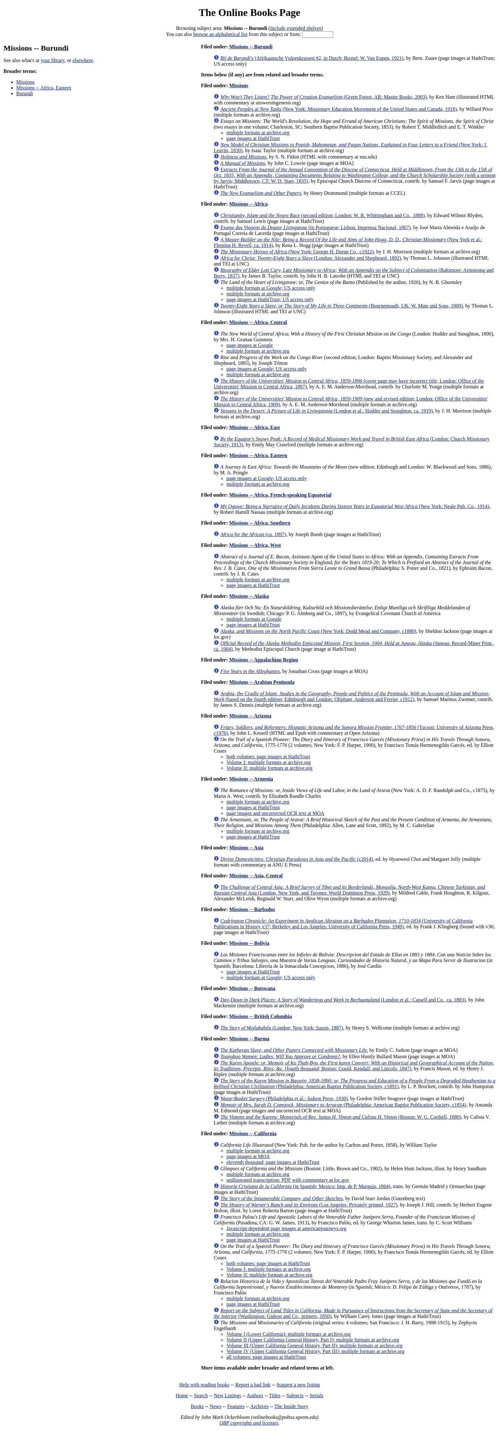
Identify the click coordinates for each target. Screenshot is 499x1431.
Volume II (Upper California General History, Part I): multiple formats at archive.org (312, 1339)
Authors (255, 1395)
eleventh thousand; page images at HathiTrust (272, 1162)
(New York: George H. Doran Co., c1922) (297, 251)
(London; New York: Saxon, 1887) (281, 1028)
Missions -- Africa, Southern (259, 523)
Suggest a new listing (298, 1384)
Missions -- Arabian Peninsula (261, 682)
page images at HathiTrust (253, 138)
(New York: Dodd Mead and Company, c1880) (318, 631)
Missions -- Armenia (251, 779)
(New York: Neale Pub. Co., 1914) (354, 506)
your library (53, 60)
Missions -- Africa (248, 204)
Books (197, 1406)
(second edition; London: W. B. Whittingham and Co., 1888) (322, 215)
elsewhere (83, 60)
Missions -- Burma (249, 1038)
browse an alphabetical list (220, 34)
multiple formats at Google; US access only (270, 288)
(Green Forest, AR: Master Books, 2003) (323, 97)
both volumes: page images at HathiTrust (268, 756)
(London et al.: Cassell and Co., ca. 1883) (343, 999)
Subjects (295, 1395)
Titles (274, 1395)
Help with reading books (204, 1384)
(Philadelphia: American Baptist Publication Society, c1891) (354, 1083)
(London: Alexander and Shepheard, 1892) (310, 258)
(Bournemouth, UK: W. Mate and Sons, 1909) (341, 305)
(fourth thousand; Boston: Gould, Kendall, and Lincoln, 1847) (354, 1065)
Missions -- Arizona (250, 716)
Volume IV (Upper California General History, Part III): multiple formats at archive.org (315, 1351)
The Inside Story (291, 1406)
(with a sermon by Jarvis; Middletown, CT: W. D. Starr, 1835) (354, 175)
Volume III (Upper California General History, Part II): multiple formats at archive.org (314, 1345)
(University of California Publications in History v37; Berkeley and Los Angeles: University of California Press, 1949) (343, 923)
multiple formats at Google (253, 619)
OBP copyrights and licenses (248, 1423)
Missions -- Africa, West (255, 545)
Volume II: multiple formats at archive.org (269, 768)
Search (201, 1395)
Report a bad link (253, 1384)
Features (235, 1406)
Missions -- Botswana (252, 988)
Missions (25, 82)
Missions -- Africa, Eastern (43, 87)
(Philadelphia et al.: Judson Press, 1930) (284, 1098)
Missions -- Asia (246, 847)
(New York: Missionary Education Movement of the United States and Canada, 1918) (338, 109)
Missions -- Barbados (252, 909)
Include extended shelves (295, 28)
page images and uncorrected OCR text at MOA (275, 813)
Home (182, 1395)
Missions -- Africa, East (254, 427)
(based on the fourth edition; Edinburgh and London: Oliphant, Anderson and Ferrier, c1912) (351, 696)
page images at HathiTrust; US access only (269, 299)
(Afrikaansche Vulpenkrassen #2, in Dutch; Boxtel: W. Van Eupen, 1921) (312, 58)
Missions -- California (252, 1133)
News (215, 1406)
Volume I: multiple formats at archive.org (268, 762)
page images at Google (249, 345)
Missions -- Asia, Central (256, 875)
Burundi (24, 93)
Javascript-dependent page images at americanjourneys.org (286, 1228)
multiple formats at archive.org (257, 132)
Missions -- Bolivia (249, 943)
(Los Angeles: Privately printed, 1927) (308, 1205)
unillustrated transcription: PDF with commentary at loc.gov (287, 1180)
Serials (317, 1395)
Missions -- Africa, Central (258, 322)
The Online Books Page (249, 12)
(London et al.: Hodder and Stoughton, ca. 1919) (326, 411)
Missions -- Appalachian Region (263, 659)
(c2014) (296, 859)
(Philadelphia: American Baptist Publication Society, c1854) (343, 1105)
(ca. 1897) (253, 534)
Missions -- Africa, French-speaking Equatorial (280, 495)
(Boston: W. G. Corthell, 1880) (340, 1117)
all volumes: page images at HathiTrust (266, 1357)
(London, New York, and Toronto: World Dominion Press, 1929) (349, 890)
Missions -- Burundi (250, 46)
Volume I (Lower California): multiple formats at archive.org (288, 1334)
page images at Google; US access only (266, 369)
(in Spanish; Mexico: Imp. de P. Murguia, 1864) (305, 1186)
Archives (259, 1406)
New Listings (227, 1395)
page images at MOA (248, 1156)
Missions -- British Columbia (260, 1016)
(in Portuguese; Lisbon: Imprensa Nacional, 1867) (315, 227)
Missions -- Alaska (249, 596)
